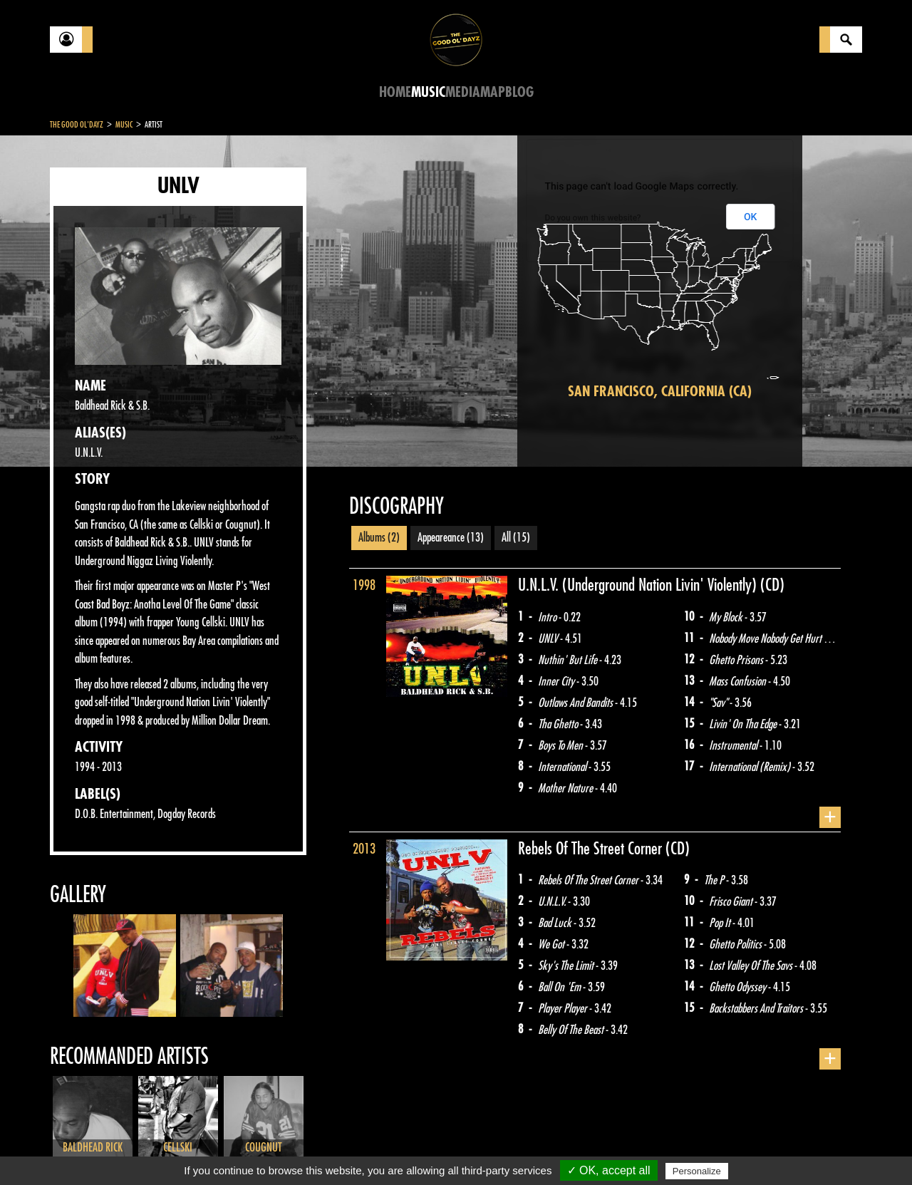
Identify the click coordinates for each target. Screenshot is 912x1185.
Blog (519, 92)
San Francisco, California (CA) (660, 391)
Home (395, 92)
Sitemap (285, 1149)
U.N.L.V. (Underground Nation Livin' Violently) (639, 585)
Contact (85, 1148)
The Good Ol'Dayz (76, 124)
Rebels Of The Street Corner (591, 848)
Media (462, 92)
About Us (228, 1149)
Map (492, 92)
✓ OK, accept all (609, 1170)
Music (428, 92)
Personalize (697, 1171)
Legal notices (161, 1149)
